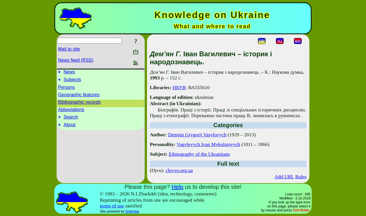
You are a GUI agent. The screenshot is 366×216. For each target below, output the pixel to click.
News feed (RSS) (76, 60)
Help (177, 187)
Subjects (72, 81)
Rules (301, 176)
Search (70, 119)
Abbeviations (71, 111)
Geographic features (79, 96)
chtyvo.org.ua (179, 170)
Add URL (284, 176)
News (69, 72)
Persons (66, 89)
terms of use (112, 206)
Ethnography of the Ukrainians (199, 154)
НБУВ (179, 87)
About (69, 128)
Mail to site (69, 49)
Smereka (132, 211)
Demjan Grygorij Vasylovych (197, 134)
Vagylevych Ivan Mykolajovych (208, 144)
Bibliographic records (79, 103)
